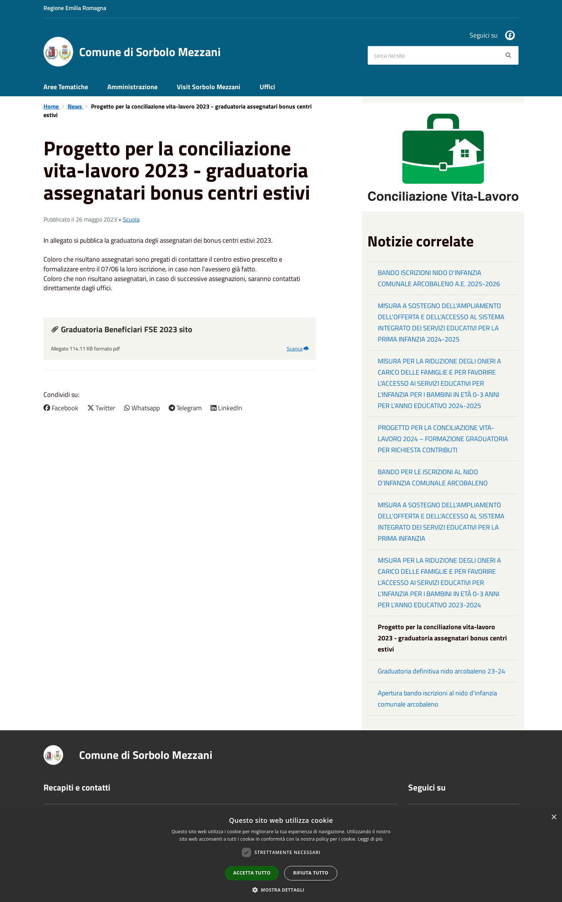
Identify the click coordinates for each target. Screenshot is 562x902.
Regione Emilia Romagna (74, 7)
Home (51, 106)
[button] (281, 889)
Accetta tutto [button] (251, 873)
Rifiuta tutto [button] (310, 873)
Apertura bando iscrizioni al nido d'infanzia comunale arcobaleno (437, 698)
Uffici (267, 87)
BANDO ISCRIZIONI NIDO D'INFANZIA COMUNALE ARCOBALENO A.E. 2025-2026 (439, 278)
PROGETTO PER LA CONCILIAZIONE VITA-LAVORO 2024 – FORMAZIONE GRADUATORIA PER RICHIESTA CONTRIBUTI (443, 439)
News (76, 106)
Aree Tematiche (65, 87)
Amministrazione (132, 87)
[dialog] (281, 855)
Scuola (131, 219)
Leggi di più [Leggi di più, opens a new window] (370, 839)
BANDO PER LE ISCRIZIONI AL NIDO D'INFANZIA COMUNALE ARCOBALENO (433, 477)
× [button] (553, 817)
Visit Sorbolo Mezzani (208, 87)
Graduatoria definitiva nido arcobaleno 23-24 (441, 671)
